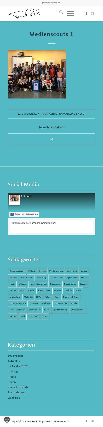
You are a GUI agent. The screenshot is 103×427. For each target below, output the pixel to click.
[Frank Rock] (43, 13)
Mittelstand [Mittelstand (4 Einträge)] (15, 297)
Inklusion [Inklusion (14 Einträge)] (23, 284)
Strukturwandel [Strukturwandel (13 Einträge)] (78, 310)
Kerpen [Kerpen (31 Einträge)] (13, 290)
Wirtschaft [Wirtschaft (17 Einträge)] (33, 316)
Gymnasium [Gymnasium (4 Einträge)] (72, 278)
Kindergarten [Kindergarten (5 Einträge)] (44, 290)
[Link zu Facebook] (86, 13)
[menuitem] (59, 13)
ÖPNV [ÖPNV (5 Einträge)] (45, 316)
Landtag (13, 371)
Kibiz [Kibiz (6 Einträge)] (22, 290)
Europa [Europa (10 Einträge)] (84, 271)
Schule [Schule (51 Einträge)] (74, 303)
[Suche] (59, 13)
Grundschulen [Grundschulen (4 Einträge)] (56, 278)
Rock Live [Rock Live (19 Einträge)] (33, 303)
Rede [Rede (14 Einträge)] (57, 297)
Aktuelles (14, 361)
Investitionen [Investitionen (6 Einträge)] (70, 284)
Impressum (45, 421)
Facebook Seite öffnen (24, 214)
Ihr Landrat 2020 (18, 366)
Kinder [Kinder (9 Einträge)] (31, 290)
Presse (12, 377)
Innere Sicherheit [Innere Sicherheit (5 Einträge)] (39, 284)
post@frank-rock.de (51, 3)
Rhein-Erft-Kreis (18, 387)
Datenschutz (61, 421)
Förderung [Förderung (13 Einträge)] (41, 278)
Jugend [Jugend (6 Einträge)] (83, 284)
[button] (7, 420)
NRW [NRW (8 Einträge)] (38, 297)
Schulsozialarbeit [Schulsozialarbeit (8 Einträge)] (17, 310)
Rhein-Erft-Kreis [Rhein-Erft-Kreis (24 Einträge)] (71, 297)
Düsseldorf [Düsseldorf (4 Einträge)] (72, 271)
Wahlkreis (14, 397)
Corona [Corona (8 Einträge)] (42, 271)
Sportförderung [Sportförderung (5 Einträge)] (60, 310)
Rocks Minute (16, 392)
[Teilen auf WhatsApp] (51, 139)
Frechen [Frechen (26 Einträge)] (13, 278)
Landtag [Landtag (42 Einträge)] (68, 290)
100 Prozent (15, 356)
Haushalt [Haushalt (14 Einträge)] (85, 278)
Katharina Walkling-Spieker (67, 114)
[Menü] (68, 13)
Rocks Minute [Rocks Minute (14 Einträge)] (61, 303)
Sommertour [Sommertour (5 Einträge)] (35, 310)
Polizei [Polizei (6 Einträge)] (48, 297)
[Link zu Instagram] (92, 13)
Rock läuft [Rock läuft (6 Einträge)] (46, 303)
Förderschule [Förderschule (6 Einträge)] (27, 278)
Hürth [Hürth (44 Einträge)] (12, 284)
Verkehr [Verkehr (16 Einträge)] (13, 316)
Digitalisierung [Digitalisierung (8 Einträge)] (56, 271)
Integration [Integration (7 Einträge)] (55, 284)
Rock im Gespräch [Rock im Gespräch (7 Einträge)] (18, 303)
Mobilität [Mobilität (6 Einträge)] (28, 297)
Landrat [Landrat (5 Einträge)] (57, 290)
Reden (12, 382)
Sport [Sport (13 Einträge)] (46, 310)
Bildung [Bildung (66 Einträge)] (31, 271)
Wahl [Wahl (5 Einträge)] (22, 316)
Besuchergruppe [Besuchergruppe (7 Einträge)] (17, 271)
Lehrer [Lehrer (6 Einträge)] (78, 290)
